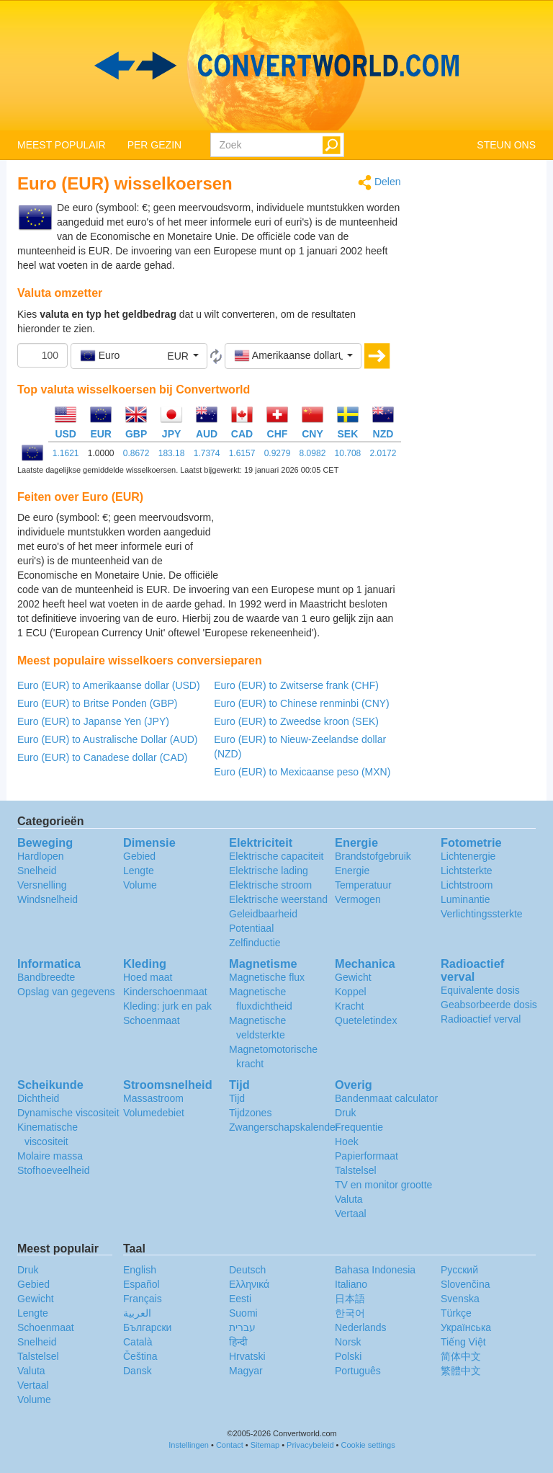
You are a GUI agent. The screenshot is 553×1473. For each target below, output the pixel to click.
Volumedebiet (153, 1112)
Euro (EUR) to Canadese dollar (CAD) (102, 757)
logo (276, 65)
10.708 (348, 453)
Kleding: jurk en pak (167, 1006)
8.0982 (313, 453)
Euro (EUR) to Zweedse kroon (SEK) (296, 721)
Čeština (140, 1356)
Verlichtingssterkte (482, 914)
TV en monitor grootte (383, 1185)
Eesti (240, 1298)
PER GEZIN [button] (154, 145)
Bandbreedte (46, 977)
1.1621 (66, 453)
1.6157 (242, 453)
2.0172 (383, 453)
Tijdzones (250, 1112)
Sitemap (265, 1445)
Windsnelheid (47, 899)
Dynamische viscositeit (68, 1112)
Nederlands (361, 1327)
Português (358, 1370)
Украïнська (466, 1327)
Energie (352, 870)
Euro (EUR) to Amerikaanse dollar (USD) (108, 685)
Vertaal (351, 1213)
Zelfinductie (255, 942)
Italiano (351, 1284)
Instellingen (188, 1445)
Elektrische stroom (270, 885)
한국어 (350, 1313)
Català (137, 1342)
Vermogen (358, 899)
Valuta (349, 1199)
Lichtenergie (468, 856)
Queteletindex (366, 1020)
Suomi (243, 1313)
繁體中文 (461, 1370)
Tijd (237, 1098)
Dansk (137, 1370)
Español (141, 1284)
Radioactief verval (481, 1019)
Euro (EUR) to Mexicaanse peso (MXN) (302, 772)
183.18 (171, 453)
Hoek (347, 1141)
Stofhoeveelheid (53, 1170)
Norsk (348, 1342)
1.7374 (207, 453)
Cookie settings (368, 1445)
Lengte (138, 870)
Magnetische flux (267, 977)
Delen (379, 182)
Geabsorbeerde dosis (489, 1004)
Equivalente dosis (480, 990)
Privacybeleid (310, 1445)
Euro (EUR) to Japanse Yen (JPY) (93, 721)
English (139, 1270)
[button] (139, 356)
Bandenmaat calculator (386, 1098)
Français (142, 1298)
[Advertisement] (311, 546)
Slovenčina (465, 1284)
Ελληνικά (249, 1284)
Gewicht (353, 977)
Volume (140, 885)
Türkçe (456, 1313)
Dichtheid (38, 1098)
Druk (345, 1112)
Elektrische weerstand (278, 899)
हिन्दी (238, 1342)
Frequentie (359, 1127)
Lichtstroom (467, 885)
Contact (229, 1445)
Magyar (246, 1370)
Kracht (349, 1006)
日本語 (350, 1298)
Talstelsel (356, 1170)
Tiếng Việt (463, 1342)
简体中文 (461, 1356)
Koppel (351, 991)
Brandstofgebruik (373, 856)
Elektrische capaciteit (276, 856)
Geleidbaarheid (263, 914)
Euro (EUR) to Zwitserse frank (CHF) (296, 685)
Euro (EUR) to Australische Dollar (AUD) (107, 739)
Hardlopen (40, 856)
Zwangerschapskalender (284, 1127)
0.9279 (277, 453)
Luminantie (465, 899)
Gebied (139, 856)
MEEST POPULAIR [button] (61, 145)
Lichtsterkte (467, 870)
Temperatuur (363, 885)
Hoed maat (147, 977)
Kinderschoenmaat (165, 991)
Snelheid (37, 870)
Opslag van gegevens (65, 991)
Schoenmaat (151, 1020)
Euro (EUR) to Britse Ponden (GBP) (97, 703)
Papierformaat (366, 1156)
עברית (242, 1327)
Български (147, 1327)
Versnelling (42, 885)
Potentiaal (251, 928)
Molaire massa (50, 1156)
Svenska (460, 1298)
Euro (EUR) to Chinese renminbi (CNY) (302, 703)
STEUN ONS (506, 145)
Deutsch (247, 1270)
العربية (137, 1313)
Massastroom (153, 1098)
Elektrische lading (268, 870)
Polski (348, 1356)
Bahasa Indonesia (375, 1270)
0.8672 (136, 453)
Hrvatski (247, 1356)
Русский (459, 1270)
